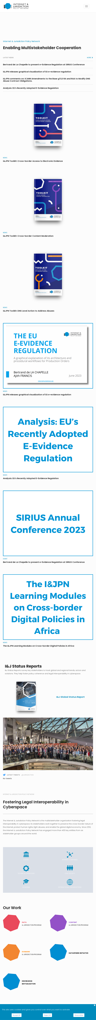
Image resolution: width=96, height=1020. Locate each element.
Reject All (47, 1015)
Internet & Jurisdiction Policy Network (21, 41)
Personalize (79, 1015)
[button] (9, 744)
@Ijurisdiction (28, 775)
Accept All (16, 1015)
